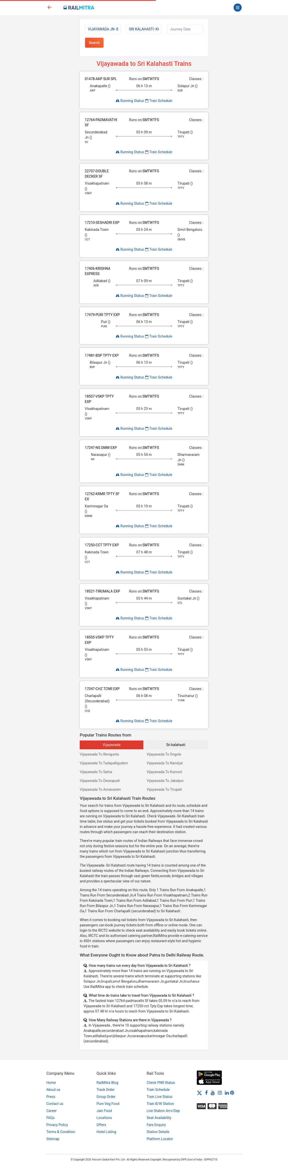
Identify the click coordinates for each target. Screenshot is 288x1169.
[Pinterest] (232, 1093)
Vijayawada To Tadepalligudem (104, 763)
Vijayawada (112, 745)
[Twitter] (199, 1093)
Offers (101, 1125)
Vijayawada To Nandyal (165, 763)
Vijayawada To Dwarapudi (100, 781)
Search (94, 43)
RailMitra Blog (107, 1083)
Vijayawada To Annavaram (100, 789)
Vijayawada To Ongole (164, 754)
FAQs (50, 1118)
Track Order (106, 1090)
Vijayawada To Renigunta (99, 754)
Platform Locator (160, 1139)
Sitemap (52, 1139)
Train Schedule (158, 101)
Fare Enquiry (156, 1125)
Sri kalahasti (175, 745)
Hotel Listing (106, 1132)
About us (53, 1090)
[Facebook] (206, 1093)
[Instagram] (220, 1093)
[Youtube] (213, 1093)
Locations (104, 1118)
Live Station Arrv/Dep (163, 1111)
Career (51, 1111)
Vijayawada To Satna (96, 772)
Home (51, 1083)
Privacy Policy (57, 1125)
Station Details (158, 1132)
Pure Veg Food (108, 1104)
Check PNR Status (161, 1083)
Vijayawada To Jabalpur (165, 781)
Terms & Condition (60, 1132)
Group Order (106, 1097)
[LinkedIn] (227, 1093)
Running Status (130, 101)
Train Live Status (159, 1097)
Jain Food (104, 1111)
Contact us (54, 1104)
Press (50, 1097)
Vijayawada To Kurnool (164, 772)
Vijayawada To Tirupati (164, 789)
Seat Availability (159, 1118)
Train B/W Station (160, 1104)
